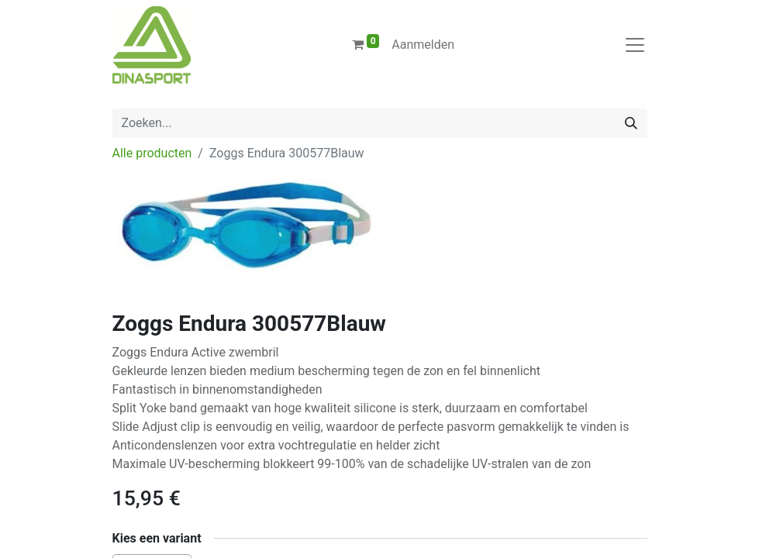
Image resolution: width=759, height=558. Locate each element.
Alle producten (152, 153)
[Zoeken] (631, 123)
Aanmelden (423, 44)
